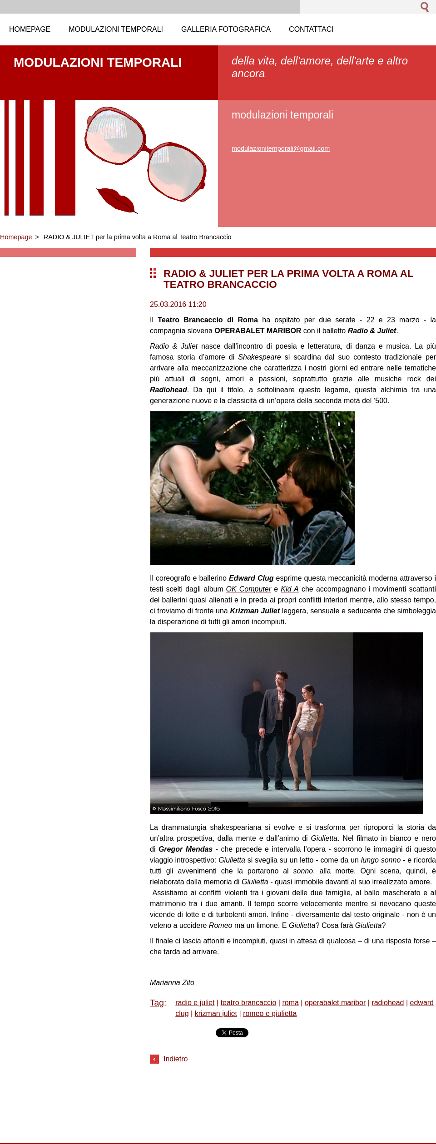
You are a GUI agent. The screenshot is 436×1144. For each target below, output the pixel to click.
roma (290, 1002)
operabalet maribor (335, 1002)
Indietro (176, 1059)
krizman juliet (216, 1013)
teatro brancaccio (249, 1002)
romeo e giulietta (270, 1013)
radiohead (388, 1002)
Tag (157, 1002)
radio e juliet (194, 1002)
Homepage (16, 237)
